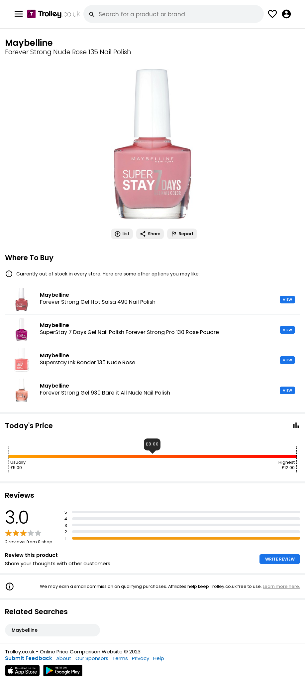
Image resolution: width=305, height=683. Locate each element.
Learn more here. (281, 586)
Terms (120, 658)
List (122, 234)
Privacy (140, 658)
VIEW (287, 299)
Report (182, 234)
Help (158, 658)
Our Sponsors (91, 658)
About (63, 658)
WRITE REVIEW (280, 559)
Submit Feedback (28, 658)
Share (150, 234)
